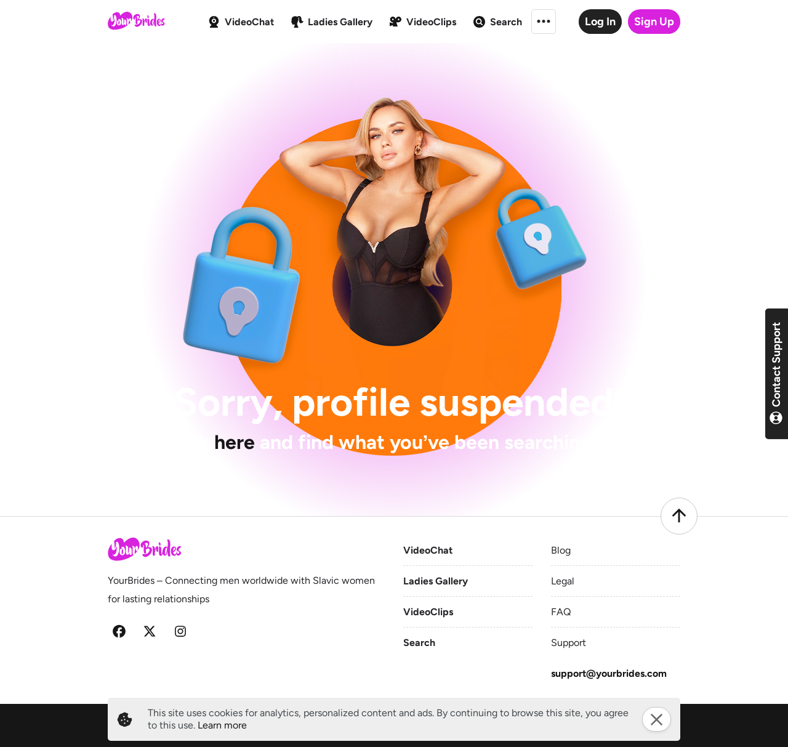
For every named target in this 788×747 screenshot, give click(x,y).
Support (568, 642)
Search (419, 642)
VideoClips (428, 612)
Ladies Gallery (435, 581)
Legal (562, 581)
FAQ (561, 612)
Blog (561, 550)
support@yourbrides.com (609, 673)
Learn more (222, 725)
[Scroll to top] (679, 516)
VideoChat (427, 550)
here (234, 442)
